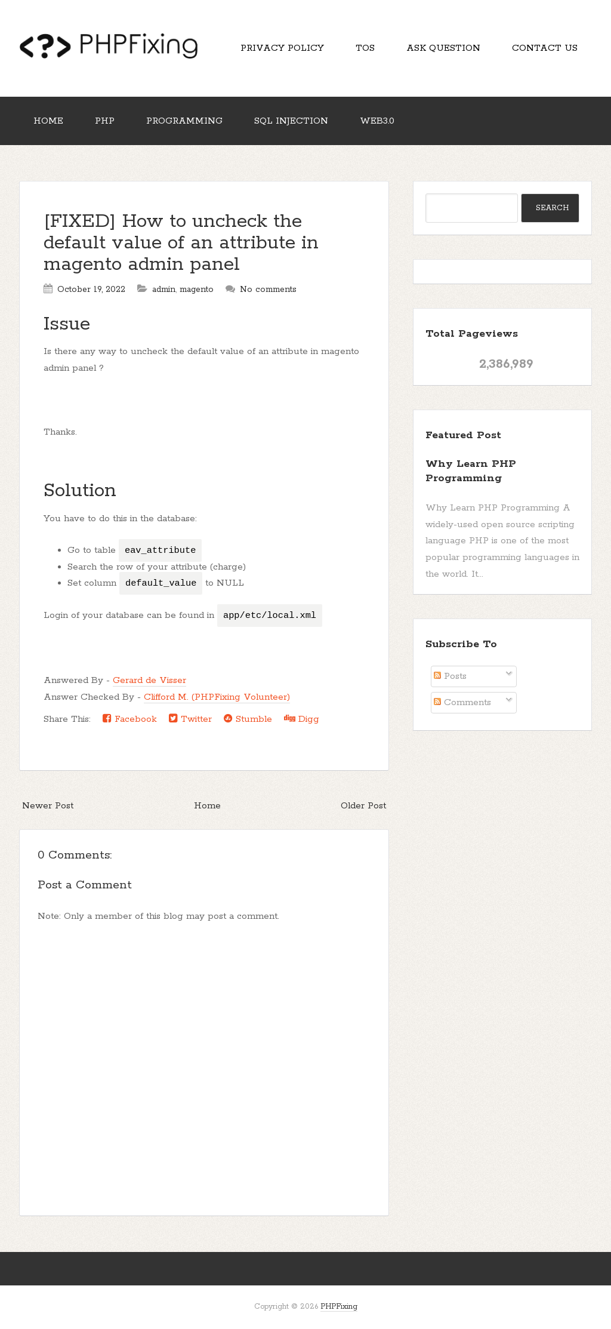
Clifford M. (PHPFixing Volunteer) (217, 697)
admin (163, 289)
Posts (450, 676)
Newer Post (47, 805)
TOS (365, 48)
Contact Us (545, 48)
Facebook (130, 719)
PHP (105, 121)
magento (197, 289)
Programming (184, 121)
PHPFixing (338, 1306)
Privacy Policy (282, 48)
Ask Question (443, 48)
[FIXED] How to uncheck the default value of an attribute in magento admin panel (181, 243)
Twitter (190, 719)
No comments (268, 289)
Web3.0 (377, 121)
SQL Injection (291, 121)
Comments (462, 702)
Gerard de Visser (149, 680)
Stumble (248, 719)
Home (48, 121)
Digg (301, 719)
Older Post (363, 805)
